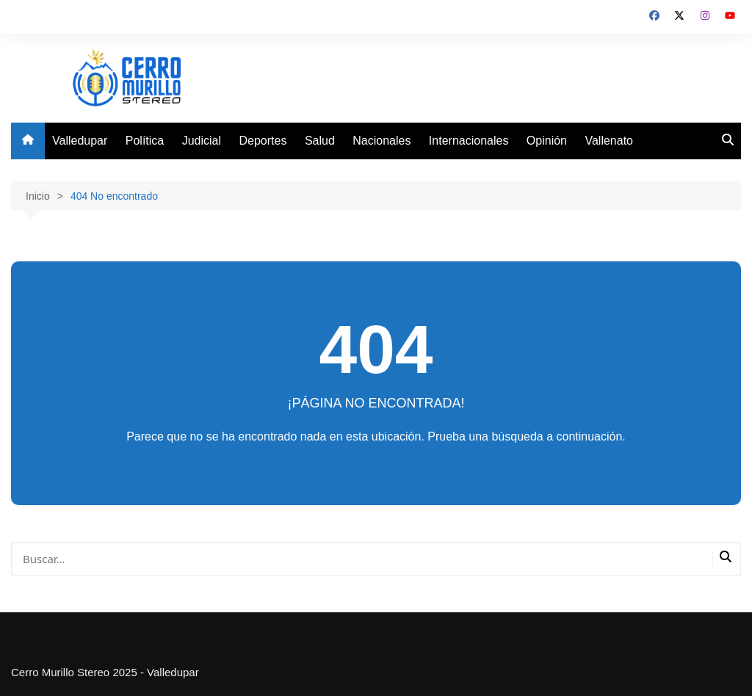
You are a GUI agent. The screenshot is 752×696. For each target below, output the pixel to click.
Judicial (201, 140)
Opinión (547, 140)
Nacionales (381, 140)
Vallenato (609, 140)
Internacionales (469, 140)
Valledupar (79, 140)
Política (145, 140)
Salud (320, 140)
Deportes (263, 140)
